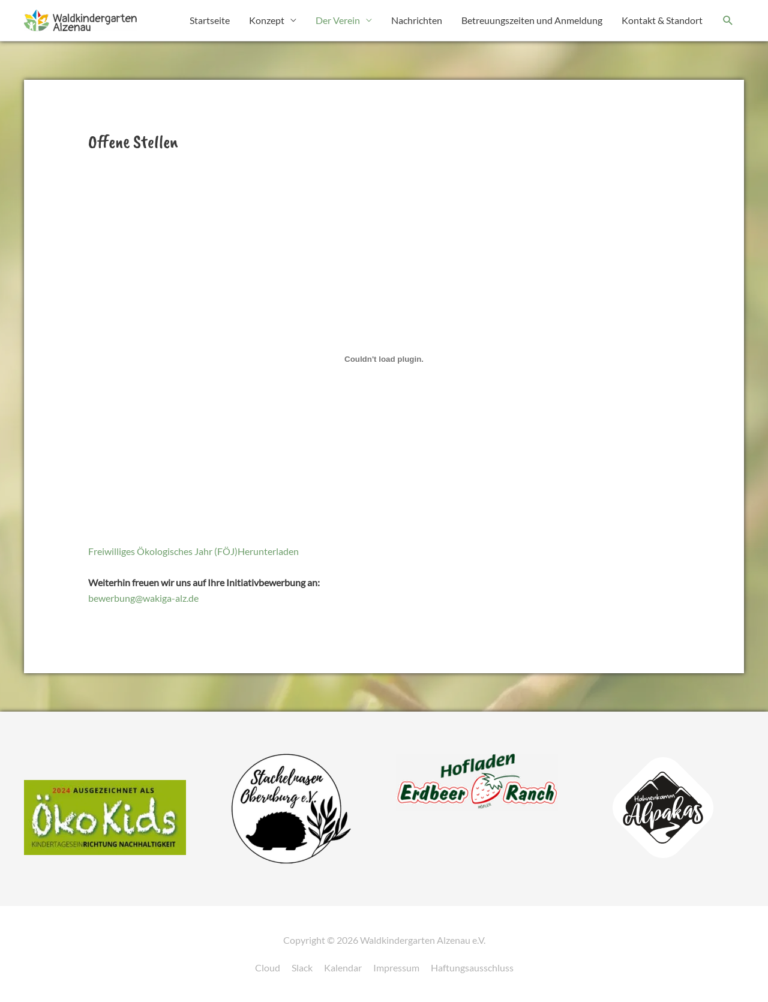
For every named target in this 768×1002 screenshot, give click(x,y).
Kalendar (343, 967)
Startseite (210, 20)
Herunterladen (268, 551)
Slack (302, 967)
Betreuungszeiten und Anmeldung (531, 20)
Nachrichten (416, 20)
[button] (728, 20)
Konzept (266, 20)
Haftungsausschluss (472, 967)
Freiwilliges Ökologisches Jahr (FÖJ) (163, 551)
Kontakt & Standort (662, 20)
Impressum (396, 967)
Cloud (267, 967)
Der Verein (338, 20)
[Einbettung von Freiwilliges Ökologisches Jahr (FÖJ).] (384, 359)
